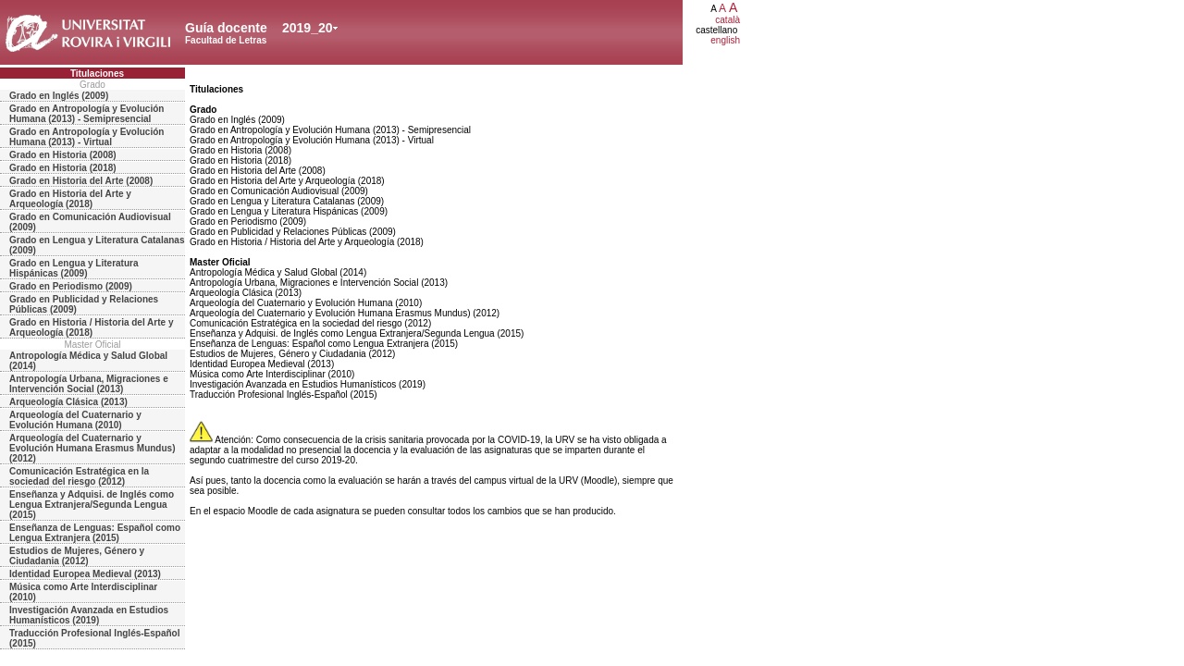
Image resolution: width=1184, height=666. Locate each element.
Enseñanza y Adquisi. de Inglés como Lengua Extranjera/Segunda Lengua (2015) (91, 504)
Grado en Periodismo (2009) (70, 286)
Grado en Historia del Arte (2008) (81, 181)
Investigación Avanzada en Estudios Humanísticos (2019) (88, 615)
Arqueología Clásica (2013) (68, 402)
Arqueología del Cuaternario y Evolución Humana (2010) (75, 420)
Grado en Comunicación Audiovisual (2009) (90, 222)
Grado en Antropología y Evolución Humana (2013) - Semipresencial (86, 114)
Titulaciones (97, 73)
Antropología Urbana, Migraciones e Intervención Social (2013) (88, 384)
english (725, 40)
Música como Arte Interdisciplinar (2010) (83, 592)
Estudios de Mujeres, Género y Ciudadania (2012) (76, 556)
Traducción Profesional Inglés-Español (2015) (94, 638)
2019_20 (307, 27)
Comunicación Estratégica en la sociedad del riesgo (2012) (79, 476)
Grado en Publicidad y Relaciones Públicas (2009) (83, 304)
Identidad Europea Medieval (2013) (85, 574)
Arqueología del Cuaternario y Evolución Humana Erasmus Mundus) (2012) (92, 448)
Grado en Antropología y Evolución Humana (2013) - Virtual (86, 137)
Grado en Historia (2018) (63, 168)
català (727, 20)
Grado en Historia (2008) (63, 155)
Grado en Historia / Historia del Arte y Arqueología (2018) (91, 327)
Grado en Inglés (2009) (58, 96)
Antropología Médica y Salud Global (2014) (88, 361)
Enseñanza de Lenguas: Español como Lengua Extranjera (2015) (94, 533)
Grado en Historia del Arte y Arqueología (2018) (70, 199)
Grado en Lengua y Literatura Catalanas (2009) (97, 245)
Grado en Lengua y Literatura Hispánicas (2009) (73, 268)
